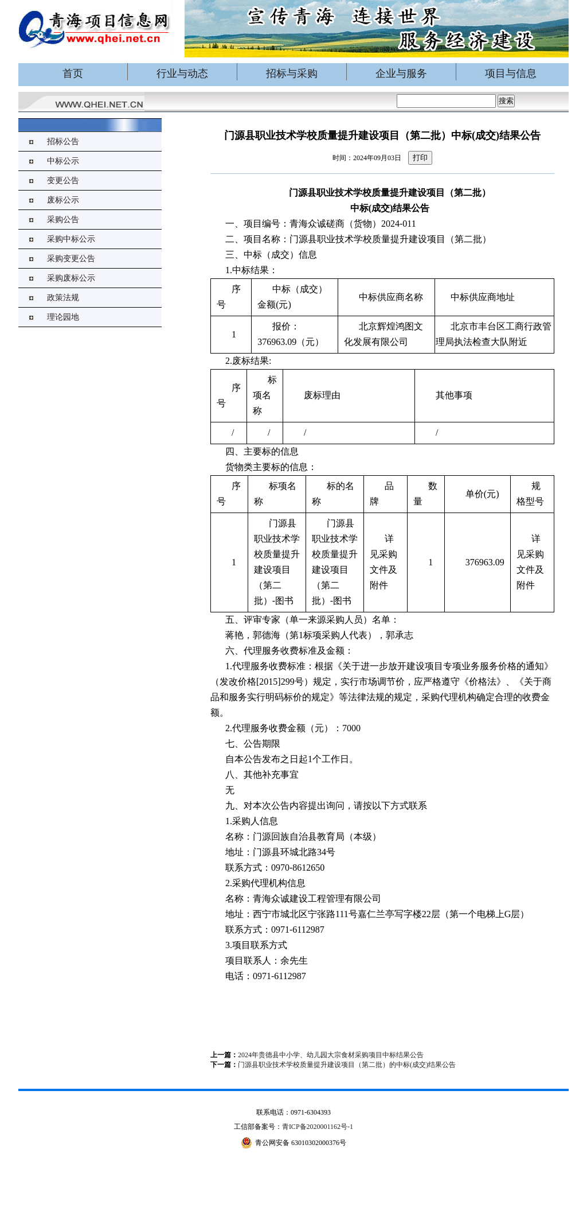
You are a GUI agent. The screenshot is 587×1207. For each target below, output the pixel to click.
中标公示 (63, 161)
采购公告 (63, 219)
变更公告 (63, 180)
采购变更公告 (71, 258)
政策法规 (63, 297)
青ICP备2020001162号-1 (317, 1127)
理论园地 (63, 317)
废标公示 (63, 200)
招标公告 (63, 141)
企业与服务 (401, 73)
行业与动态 (182, 73)
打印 (420, 157)
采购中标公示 (71, 239)
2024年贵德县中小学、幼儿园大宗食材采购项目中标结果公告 (331, 1055)
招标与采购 (292, 73)
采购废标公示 (71, 278)
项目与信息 (511, 73)
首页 (72, 73)
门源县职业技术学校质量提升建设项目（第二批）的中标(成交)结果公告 (347, 1065)
